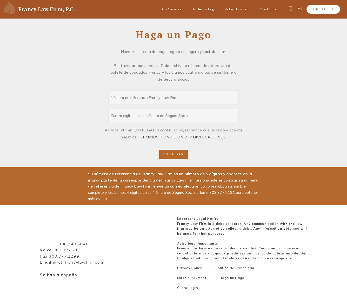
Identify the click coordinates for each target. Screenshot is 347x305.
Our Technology (203, 9)
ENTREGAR (173, 154)
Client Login (268, 9)
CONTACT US (323, 9)
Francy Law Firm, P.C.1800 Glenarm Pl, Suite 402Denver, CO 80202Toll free (69, 231)
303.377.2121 (68, 249)
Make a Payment (237, 9)
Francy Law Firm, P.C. (46, 9)
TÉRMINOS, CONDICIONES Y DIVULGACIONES (182, 137)
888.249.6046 (74, 243)
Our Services (171, 9)
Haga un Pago (232, 278)
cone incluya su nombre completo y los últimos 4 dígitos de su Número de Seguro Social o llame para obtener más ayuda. (173, 192)
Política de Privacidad (234, 268)
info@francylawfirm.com (78, 262)
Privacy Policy (189, 268)
